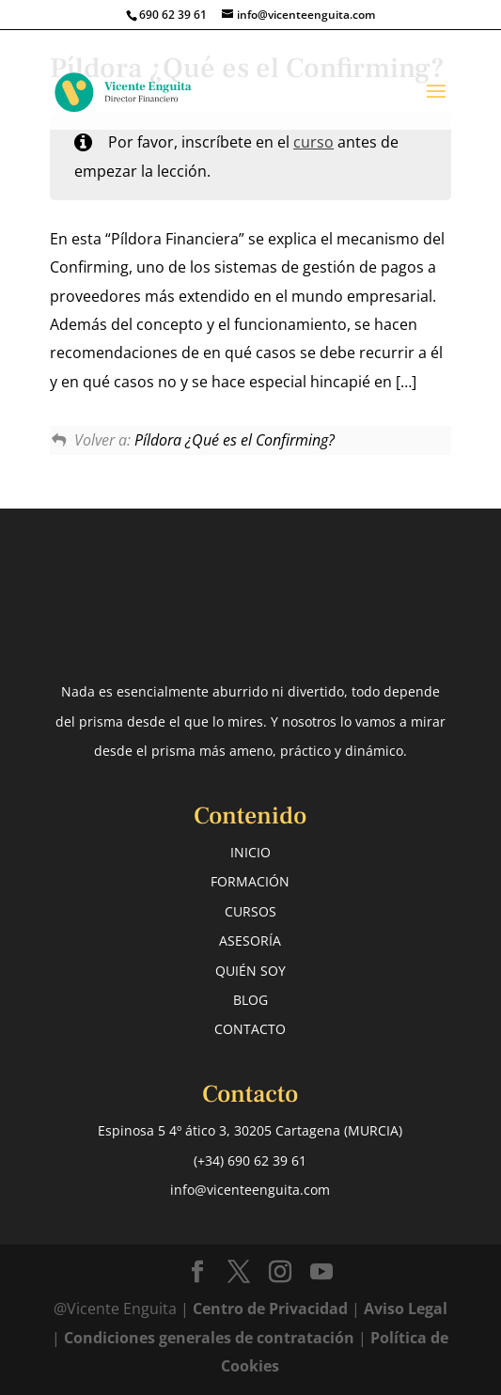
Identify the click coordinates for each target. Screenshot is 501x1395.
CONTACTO (250, 1029)
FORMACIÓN (250, 881)
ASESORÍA (250, 940)
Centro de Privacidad (272, 1308)
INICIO (250, 852)
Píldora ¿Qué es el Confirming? (234, 440)
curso (313, 142)
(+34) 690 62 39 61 (250, 1160)
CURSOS (250, 911)
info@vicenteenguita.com (250, 1190)
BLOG (250, 1000)
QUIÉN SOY (250, 971)
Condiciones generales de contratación (209, 1337)
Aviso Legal (405, 1308)
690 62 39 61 (173, 15)
